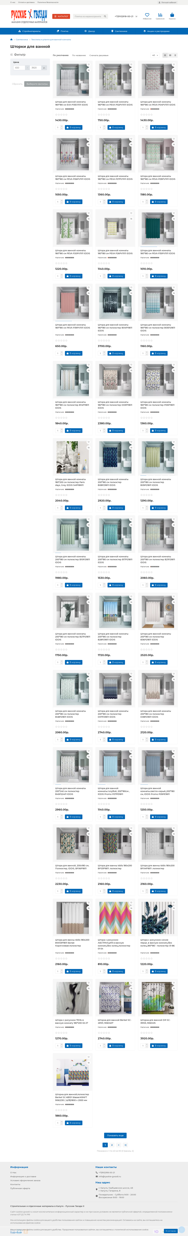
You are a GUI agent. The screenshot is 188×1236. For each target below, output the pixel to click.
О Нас (13, 1172)
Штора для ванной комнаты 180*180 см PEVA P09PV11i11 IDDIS (157, 177)
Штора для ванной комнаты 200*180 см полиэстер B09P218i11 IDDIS (155, 482)
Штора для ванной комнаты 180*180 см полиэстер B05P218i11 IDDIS (157, 327)
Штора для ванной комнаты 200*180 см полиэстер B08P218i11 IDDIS (113, 482)
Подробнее (16, 1232)
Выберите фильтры (37, 84)
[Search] (90, 16)
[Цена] (19, 67)
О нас (12, 2)
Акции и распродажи (156, 31)
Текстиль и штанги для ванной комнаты (51, 39)
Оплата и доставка (26, 2)
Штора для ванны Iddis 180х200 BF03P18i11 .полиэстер (115, 867)
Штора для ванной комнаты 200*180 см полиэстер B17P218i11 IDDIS (115, 559)
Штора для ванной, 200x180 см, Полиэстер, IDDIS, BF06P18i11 (72, 867)
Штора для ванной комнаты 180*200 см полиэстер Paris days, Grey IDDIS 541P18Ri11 (70, 482)
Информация (19, 1167)
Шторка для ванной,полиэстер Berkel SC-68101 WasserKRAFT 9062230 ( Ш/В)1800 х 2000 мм (72, 1097)
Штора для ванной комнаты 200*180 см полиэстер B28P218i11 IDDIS (113, 636)
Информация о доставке (23, 1176)
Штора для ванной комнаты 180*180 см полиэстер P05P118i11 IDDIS (157, 405)
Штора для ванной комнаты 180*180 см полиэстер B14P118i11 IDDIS (72, 405)
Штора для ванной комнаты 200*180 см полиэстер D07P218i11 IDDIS (113, 714)
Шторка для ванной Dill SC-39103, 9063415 (155, 1021)
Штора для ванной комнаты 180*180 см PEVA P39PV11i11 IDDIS (72, 326)
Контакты (15, 1184)
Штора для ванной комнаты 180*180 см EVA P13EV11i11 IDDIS (71, 103)
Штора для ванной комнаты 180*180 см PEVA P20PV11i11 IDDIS (72, 252)
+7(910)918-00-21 (124, 16)
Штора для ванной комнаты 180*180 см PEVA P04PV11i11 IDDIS (157, 103)
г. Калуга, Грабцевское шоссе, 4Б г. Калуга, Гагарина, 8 (116, 1189)
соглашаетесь (153, 1220)
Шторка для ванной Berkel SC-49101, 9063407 (114, 1021)
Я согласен (171, 1231)
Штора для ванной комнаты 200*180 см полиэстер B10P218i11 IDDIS (72, 559)
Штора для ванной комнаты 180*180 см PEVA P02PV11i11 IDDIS (115, 103)
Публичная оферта (20, 1188)
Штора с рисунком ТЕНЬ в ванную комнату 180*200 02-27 (71, 1021)
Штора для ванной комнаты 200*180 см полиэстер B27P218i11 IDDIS (72, 636)
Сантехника (119, 31)
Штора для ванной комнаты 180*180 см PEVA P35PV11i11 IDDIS (157, 252)
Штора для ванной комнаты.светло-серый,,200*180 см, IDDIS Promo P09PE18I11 (157, 791)
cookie (36, 1220)
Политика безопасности (47, 2)
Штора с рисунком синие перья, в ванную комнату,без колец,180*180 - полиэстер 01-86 (157, 943)
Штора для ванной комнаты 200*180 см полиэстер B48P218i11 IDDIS (70, 714)
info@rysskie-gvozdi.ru (110, 1176)
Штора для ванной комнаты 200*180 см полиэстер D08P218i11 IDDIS (155, 714)
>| (125, 1145)
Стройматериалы (29, 31)
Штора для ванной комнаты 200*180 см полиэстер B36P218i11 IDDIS (155, 636)
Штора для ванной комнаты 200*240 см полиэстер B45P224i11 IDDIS (70, 791)
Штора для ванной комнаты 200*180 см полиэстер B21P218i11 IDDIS (157, 559)
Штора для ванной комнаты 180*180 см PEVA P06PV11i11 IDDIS (72, 177)
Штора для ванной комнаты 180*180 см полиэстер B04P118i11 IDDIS (115, 327)
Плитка (62, 31)
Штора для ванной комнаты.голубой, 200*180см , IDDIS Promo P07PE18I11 (114, 791)
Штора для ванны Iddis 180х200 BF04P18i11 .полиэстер (157, 867)
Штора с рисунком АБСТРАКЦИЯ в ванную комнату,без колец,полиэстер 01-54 (114, 944)
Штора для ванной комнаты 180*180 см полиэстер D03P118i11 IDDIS (115, 405)
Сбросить (17, 84)
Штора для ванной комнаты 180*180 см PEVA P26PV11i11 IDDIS (115, 252)
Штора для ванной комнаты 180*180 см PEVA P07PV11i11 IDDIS (115, 177)
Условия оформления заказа (25, 1180)
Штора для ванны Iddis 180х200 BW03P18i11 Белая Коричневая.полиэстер (72, 943)
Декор (89, 31)
